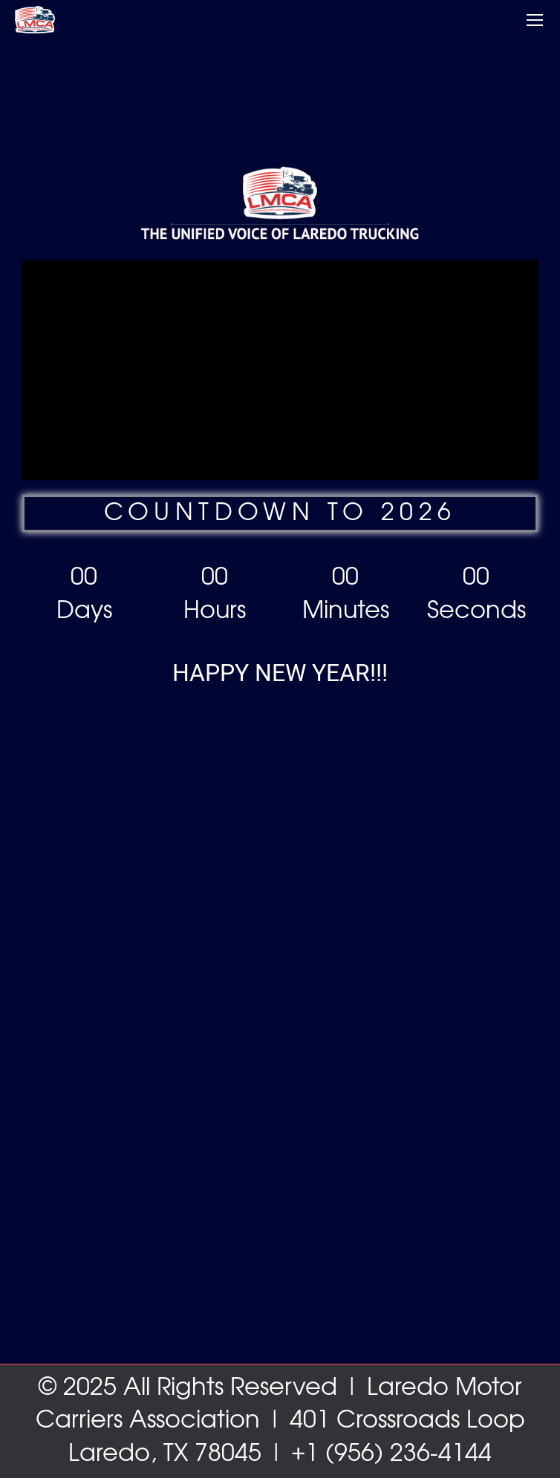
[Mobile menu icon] (534, 20)
